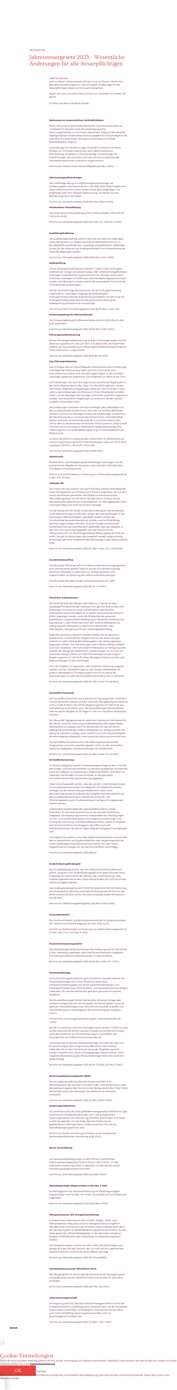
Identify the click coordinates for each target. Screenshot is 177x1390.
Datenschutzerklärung (42, 1364)
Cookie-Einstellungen (108, 1340)
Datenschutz (139, 1340)
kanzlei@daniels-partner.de (33, 1340)
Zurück (13, 1327)
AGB (125, 1340)
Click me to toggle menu (163, 11)
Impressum (156, 1340)
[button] (18, 1371)
